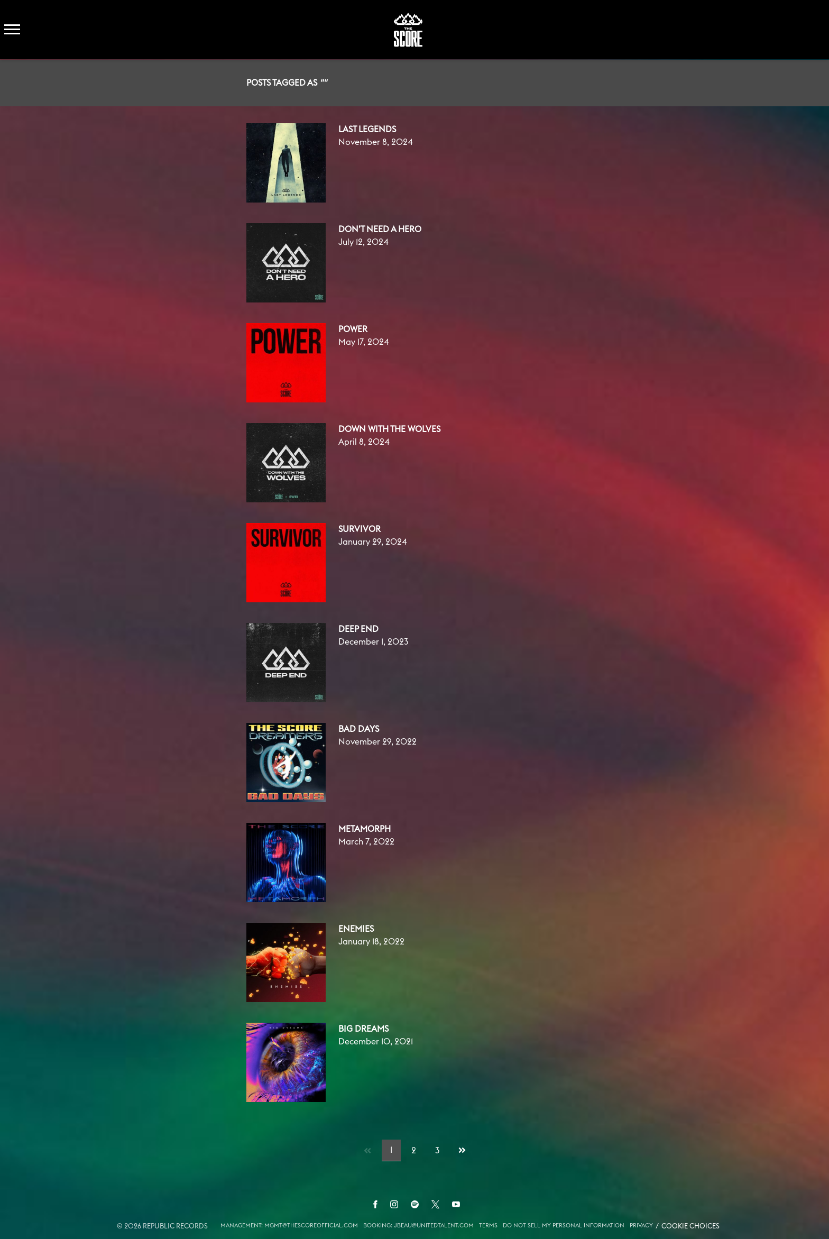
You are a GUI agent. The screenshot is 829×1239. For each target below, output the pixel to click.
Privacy (641, 1225)
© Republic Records (162, 1226)
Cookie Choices (690, 1226)
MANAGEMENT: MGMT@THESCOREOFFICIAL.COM (289, 1225)
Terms (488, 1225)
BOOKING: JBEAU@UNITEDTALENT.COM (418, 1225)
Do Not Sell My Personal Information (563, 1225)
